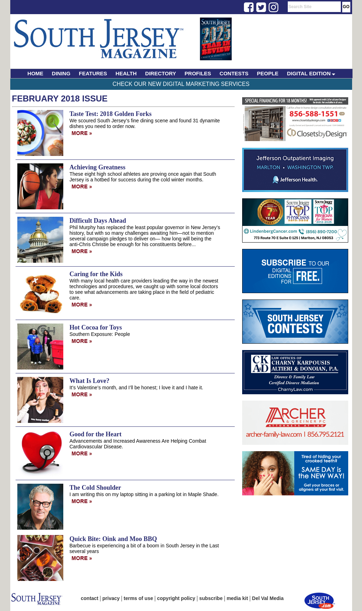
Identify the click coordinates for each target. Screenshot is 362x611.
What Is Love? (90, 380)
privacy (111, 598)
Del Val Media (268, 598)
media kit (237, 598)
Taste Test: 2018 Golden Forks (111, 113)
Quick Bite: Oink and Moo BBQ (113, 538)
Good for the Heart (96, 434)
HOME (35, 73)
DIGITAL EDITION (311, 73)
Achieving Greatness (97, 167)
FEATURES (93, 73)
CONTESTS (234, 73)
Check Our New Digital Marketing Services (180, 84)
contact (90, 598)
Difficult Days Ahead (98, 220)
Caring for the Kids (96, 274)
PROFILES (198, 73)
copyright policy (176, 598)
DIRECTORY (160, 73)
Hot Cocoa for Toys (96, 327)
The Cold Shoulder (95, 487)
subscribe (211, 598)
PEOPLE (268, 73)
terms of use (138, 598)
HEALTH (126, 73)
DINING (61, 73)
